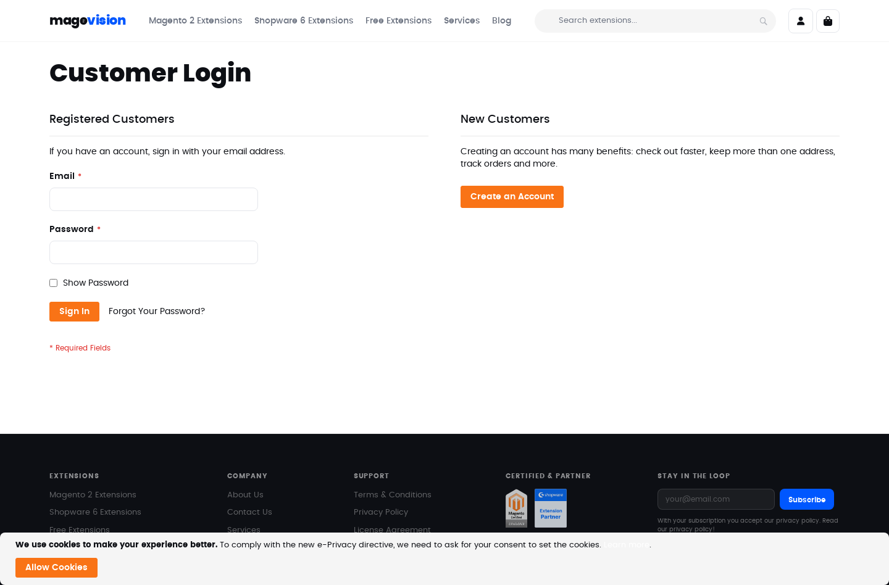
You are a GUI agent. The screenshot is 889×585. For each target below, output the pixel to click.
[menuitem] (195, 21)
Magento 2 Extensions (92, 471)
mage (87, 20)
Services (244, 506)
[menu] (330, 21)
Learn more (626, 545)
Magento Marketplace (93, 523)
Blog (235, 523)
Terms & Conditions (393, 471)
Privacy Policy (381, 488)
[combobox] (655, 21)
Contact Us (249, 488)
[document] (446, 559)
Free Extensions (79, 506)
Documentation (384, 523)
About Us (245, 471)
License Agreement (392, 506)
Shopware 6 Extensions (95, 488)
